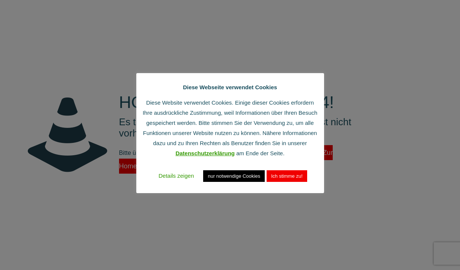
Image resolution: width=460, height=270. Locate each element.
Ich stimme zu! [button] (287, 176)
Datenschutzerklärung (205, 153)
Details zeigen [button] (176, 175)
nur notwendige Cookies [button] (234, 176)
